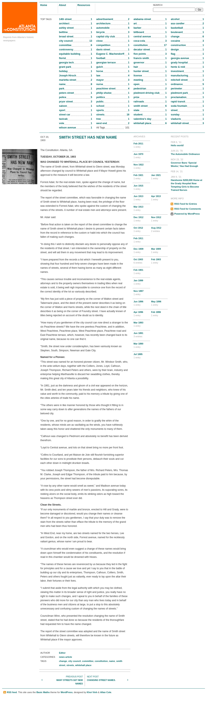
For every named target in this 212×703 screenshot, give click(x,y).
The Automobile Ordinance (187, 152)
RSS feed (12, 692)
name (112, 661)
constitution (101, 661)
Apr (159, 198)
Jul (141, 356)
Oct (141, 230)
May (159, 303)
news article (65, 657)
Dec (141, 219)
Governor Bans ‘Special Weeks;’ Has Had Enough (187, 162)
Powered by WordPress (187, 214)
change (63, 661)
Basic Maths (43, 692)
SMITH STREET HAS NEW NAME (88, 137)
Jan (159, 177)
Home (43, 5)
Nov (141, 166)
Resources (83, 5)
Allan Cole (105, 692)
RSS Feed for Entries (185, 204)
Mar (141, 208)
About (62, 5)
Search (158, 5)
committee (87, 661)
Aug (159, 230)
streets (70, 665)
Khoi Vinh (92, 692)
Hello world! (187, 143)
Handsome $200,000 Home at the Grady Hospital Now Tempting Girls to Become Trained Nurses (187, 183)
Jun (141, 156)
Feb (141, 145)
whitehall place (83, 665)
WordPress (67, 692)
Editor (62, 653)
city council (74, 661)
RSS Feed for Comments (187, 209)
